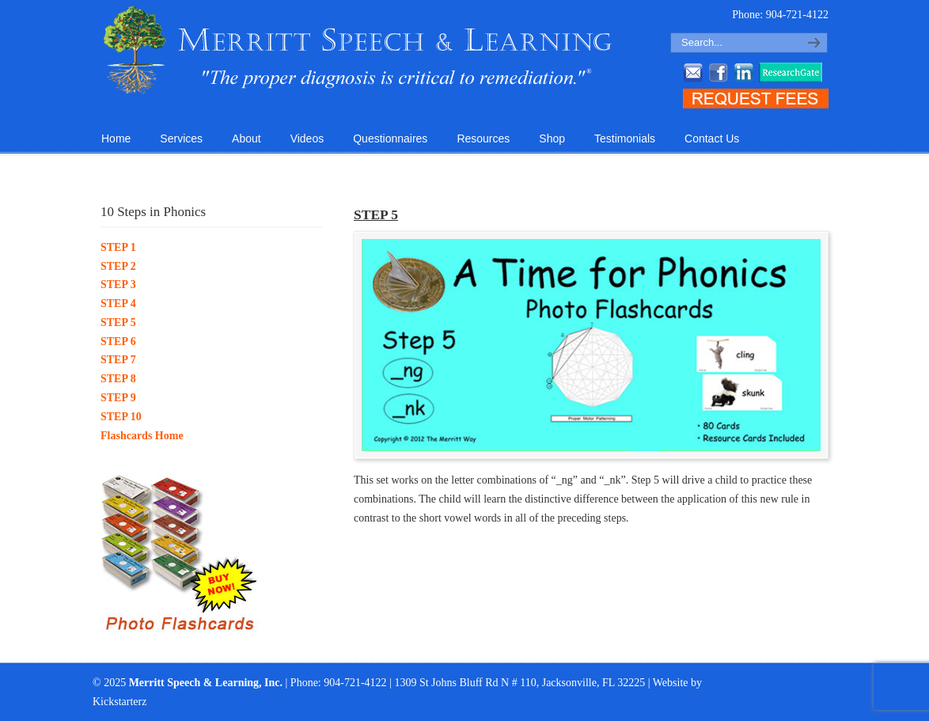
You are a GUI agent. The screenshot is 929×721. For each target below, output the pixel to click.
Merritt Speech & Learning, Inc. (357, 50)
